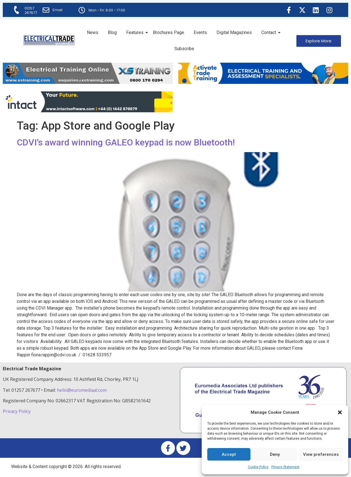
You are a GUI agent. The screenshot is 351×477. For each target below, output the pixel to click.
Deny (275, 454)
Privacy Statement (285, 467)
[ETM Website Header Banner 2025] (88, 82)
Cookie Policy (258, 467)
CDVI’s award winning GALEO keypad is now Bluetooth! (126, 142)
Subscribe (184, 48)
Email (57, 10)
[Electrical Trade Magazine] (49, 40)
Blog (112, 32)
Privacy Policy (17, 411)
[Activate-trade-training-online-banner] (263, 82)
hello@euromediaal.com (82, 390)
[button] (340, 412)
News (92, 32)
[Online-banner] (88, 110)
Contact (269, 32)
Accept (229, 454)
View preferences (321, 454)
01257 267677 (31, 10)
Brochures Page (168, 32)
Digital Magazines (234, 32)
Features (135, 32)
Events (200, 32)
